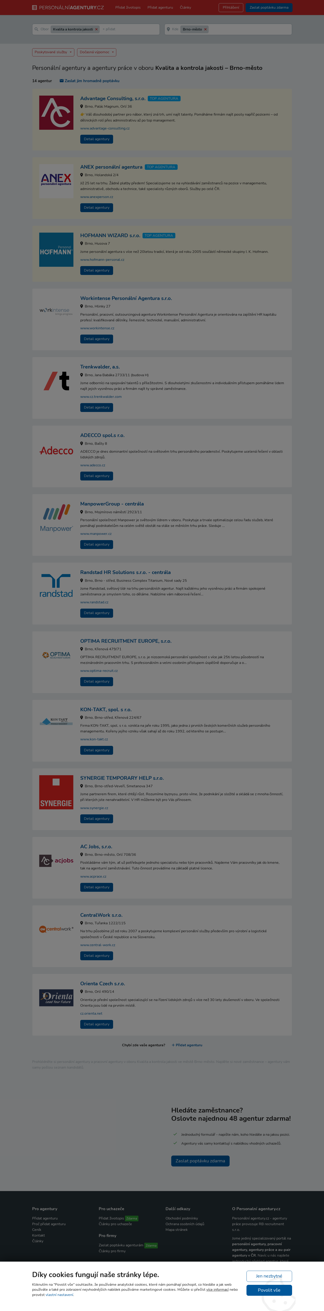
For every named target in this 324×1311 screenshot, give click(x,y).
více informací (217, 1289)
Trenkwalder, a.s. (100, 366)
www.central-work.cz (97, 945)
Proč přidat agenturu (49, 1224)
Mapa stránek (177, 1229)
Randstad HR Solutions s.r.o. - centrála (125, 572)
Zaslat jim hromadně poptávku (89, 81)
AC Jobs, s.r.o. (96, 846)
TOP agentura (164, 98)
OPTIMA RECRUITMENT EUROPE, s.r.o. (125, 641)
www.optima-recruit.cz (99, 670)
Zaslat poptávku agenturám (121, 1245)
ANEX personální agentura (111, 167)
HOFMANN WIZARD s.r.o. (110, 235)
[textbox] (103, 29)
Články (185, 7)
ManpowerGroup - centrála (112, 504)
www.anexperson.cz (96, 196)
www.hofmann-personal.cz (102, 259)
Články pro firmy (112, 1251)
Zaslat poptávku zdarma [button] (269, 7)
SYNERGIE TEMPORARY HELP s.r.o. (122, 778)
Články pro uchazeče (115, 1224)
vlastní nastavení (59, 1294)
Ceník (36, 1229)
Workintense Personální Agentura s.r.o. (126, 298)
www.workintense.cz (97, 328)
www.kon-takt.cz (94, 739)
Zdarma (131, 1218)
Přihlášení (231, 7)
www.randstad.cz (94, 602)
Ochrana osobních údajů (185, 1224)
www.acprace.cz (93, 876)
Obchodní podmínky (182, 1218)
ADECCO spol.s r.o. (102, 435)
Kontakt (38, 1235)
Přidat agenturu (160, 7)
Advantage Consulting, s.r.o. (112, 98)
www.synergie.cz (94, 807)
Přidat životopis (128, 7)
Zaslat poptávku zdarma (200, 1161)
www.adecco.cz (92, 465)
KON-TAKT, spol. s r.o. (106, 709)
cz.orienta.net (91, 1013)
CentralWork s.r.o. (101, 915)
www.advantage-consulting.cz (105, 128)
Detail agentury (96, 139)
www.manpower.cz (95, 533)
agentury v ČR (244, 1255)
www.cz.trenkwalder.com (101, 396)
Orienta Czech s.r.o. (102, 983)
